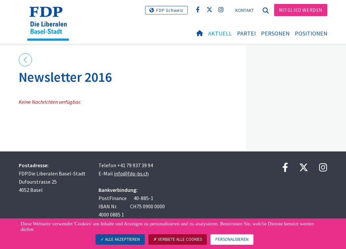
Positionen (311, 33)
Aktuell (220, 33)
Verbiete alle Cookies (177, 239)
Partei (246, 33)
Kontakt (244, 10)
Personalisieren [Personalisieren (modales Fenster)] (232, 239)
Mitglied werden (300, 10)
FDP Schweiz (170, 10)
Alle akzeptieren (120, 239)
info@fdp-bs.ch (131, 173)
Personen (275, 33)
